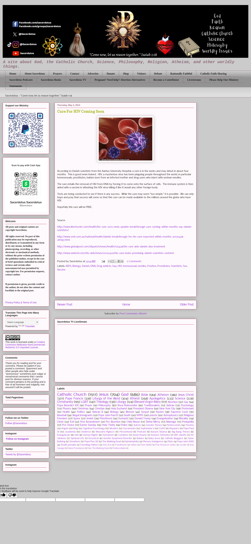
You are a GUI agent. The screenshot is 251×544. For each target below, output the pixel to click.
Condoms (123, 435)
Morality (183, 418)
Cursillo (183, 445)
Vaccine (61, 269)
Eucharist (123, 418)
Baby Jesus (154, 438)
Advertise (93, 73)
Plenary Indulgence (153, 441)
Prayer (88, 405)
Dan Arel (107, 445)
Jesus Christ (186, 395)
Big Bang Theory (181, 432)
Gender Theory (154, 425)
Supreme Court (179, 412)
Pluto (170, 441)
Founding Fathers (89, 445)
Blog (75, 428)
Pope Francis (74, 398)
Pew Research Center (165, 445)
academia (70, 432)
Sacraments (129, 428)
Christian (100, 408)
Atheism (163, 395)
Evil (72, 422)
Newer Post (64, 304)
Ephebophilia (132, 441)
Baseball (61, 415)
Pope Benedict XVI (68, 405)
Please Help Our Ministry (224, 79)
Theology (102, 402)
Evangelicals (63, 435)
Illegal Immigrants (82, 415)
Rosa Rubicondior (127, 405)
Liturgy (121, 402)
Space (76, 418)
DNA (93, 266)
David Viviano (140, 435)
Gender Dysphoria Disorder (117, 438)
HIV (120, 266)
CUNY (162, 428)
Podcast (141, 432)
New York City (167, 408)
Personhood (126, 432)
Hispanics (174, 428)
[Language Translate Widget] (22, 322)
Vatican (170, 405)
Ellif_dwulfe (180, 435)
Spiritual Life (77, 438)
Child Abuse (133, 422)
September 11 (147, 428)
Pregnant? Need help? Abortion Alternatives (120, 79)
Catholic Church (72, 395)
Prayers (57, 73)
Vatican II (97, 412)
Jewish (89, 418)
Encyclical (94, 438)
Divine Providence (76, 448)
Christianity (65, 402)
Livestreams (194, 79)
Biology (76, 266)
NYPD (140, 415)
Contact (74, 73)
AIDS (68, 266)
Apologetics (157, 398)
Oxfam (134, 445)
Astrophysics (170, 415)
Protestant (188, 408)
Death (127, 415)
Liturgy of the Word (106, 398)
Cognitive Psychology (94, 428)
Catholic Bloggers (174, 438)
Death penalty (68, 445)
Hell (76, 435)
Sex (185, 266)
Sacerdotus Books (51, 79)
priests (153, 415)
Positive (151, 266)
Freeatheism (121, 445)
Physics (67, 408)
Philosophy (105, 405)
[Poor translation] (12, 495)
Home (12, 73)
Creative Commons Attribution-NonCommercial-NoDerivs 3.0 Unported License (25, 345)
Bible (144, 395)
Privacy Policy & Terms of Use (20, 302)
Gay (114, 266)
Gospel (145, 412)
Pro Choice (68, 425)
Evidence (86, 432)
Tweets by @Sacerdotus (18, 454)
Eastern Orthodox (160, 435)
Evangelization (165, 418)
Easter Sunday (88, 425)
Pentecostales (119, 448)
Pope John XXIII (185, 441)
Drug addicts (104, 266)
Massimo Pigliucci (105, 432)
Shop (126, 73)
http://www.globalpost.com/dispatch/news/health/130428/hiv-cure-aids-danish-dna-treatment (111, 246)
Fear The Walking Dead (98, 448)
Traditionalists (152, 405)
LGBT (84, 402)
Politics (81, 412)
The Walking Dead (111, 441)
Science (180, 398)
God (125, 395)
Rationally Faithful (181, 73)
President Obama (143, 408)
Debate (158, 73)
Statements (15, 86)
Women (130, 412)
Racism (160, 412)
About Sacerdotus (34, 73)
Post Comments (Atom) (133, 313)
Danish (85, 266)
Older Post (187, 304)
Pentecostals (174, 425)
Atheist (135, 398)
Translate (26, 326)
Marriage (171, 422)
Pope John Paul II (108, 415)
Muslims (114, 428)
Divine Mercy (153, 422)
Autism (137, 425)
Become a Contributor (166, 79)
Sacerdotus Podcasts (21, 79)
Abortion (173, 402)
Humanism (108, 435)
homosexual (130, 266)
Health (66, 412)
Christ (60, 422)
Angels (65, 428)
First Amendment (90, 422)
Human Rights (90, 435)
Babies (140, 438)
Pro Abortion (113, 422)
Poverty (190, 425)
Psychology (187, 405)
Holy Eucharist (119, 408)
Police (124, 425)
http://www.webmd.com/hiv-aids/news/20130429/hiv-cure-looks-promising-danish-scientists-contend (115, 253)
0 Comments (134, 261)
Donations (75, 441)
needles (142, 266)
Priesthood (106, 418)
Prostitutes (163, 266)
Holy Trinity (108, 425)
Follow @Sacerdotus (16, 423)
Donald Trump (143, 418)
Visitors (141, 73)
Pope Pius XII (91, 441)
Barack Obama (159, 432)
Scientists (176, 266)
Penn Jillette (146, 445)
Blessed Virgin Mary (147, 402)
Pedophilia (188, 422)
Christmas (83, 408)
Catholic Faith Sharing (213, 73)
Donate (111, 73)
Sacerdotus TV (77, 79)
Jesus (104, 395)
